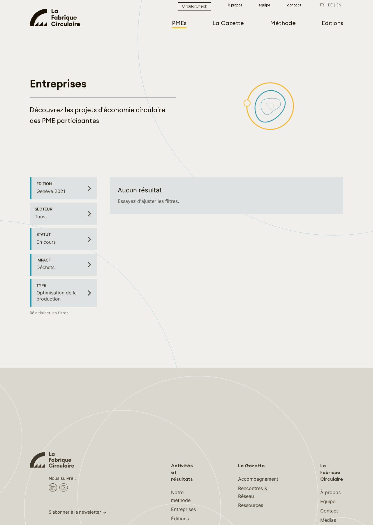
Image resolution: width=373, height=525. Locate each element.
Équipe (264, 5)
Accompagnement (258, 479)
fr (322, 5)
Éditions (180, 519)
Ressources (250, 505)
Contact (294, 5)
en (339, 5)
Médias (328, 520)
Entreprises (183, 509)
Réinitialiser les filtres (49, 313)
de (330, 5)
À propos (235, 5)
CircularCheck (194, 6)
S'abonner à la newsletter (75, 512)
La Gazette (251, 465)
